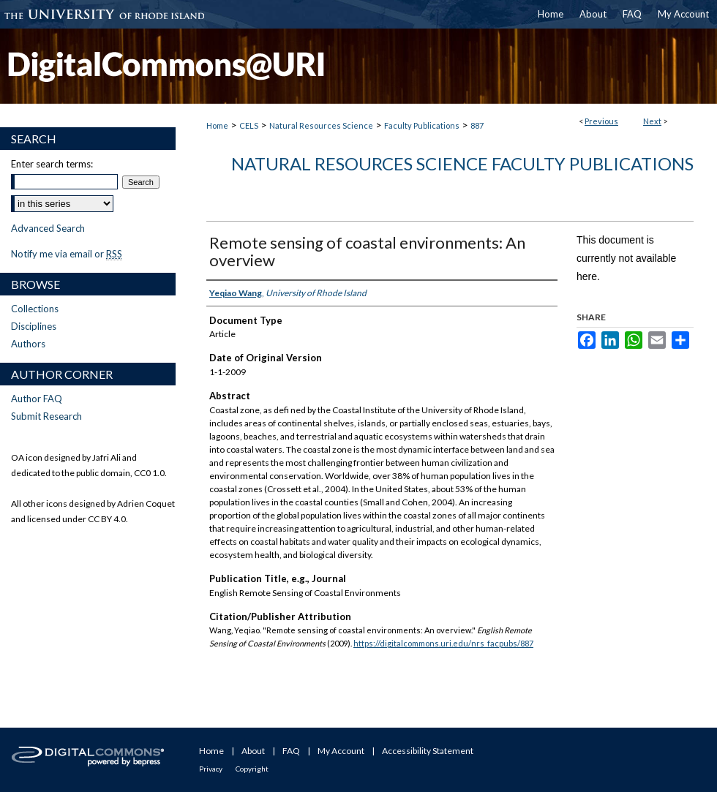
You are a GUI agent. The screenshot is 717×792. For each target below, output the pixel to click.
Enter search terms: (52, 164)
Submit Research (46, 416)
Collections (35, 308)
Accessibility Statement (427, 750)
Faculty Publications (421, 125)
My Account (341, 750)
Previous (601, 121)
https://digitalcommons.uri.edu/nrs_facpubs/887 (443, 643)
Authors (28, 344)
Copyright (252, 768)
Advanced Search (48, 228)
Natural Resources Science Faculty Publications (462, 163)
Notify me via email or (66, 254)
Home (217, 125)
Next (652, 121)
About (253, 750)
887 (477, 125)
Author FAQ (36, 398)
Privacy (210, 768)
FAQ (291, 750)
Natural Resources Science (321, 125)
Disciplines (33, 326)
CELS (248, 125)
